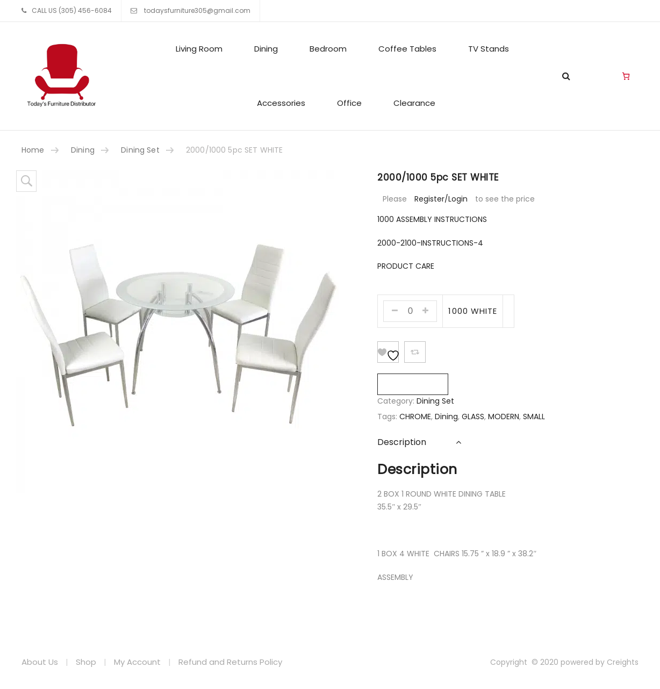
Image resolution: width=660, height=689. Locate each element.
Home (33, 150)
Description (401, 442)
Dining (266, 48)
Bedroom (328, 48)
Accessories (281, 103)
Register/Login (441, 198)
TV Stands (488, 48)
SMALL (534, 416)
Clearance (414, 103)
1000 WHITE (472, 311)
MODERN (503, 416)
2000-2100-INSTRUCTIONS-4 (430, 243)
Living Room (199, 48)
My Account (137, 662)
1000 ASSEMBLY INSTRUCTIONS (432, 219)
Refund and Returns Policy (230, 662)
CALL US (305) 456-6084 (72, 10)
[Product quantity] (410, 311)
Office (349, 103)
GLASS (473, 416)
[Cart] (626, 76)
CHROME (415, 416)
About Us (39, 662)
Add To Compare (415, 352)
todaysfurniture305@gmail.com (196, 10)
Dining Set (140, 150)
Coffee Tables (407, 48)
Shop (86, 662)
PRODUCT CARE (405, 266)
